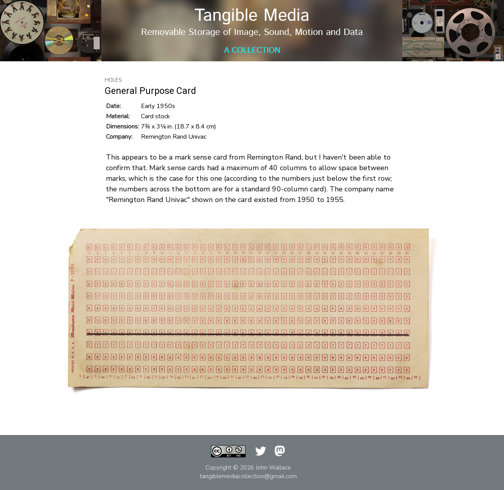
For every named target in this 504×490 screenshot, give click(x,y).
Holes (113, 80)
